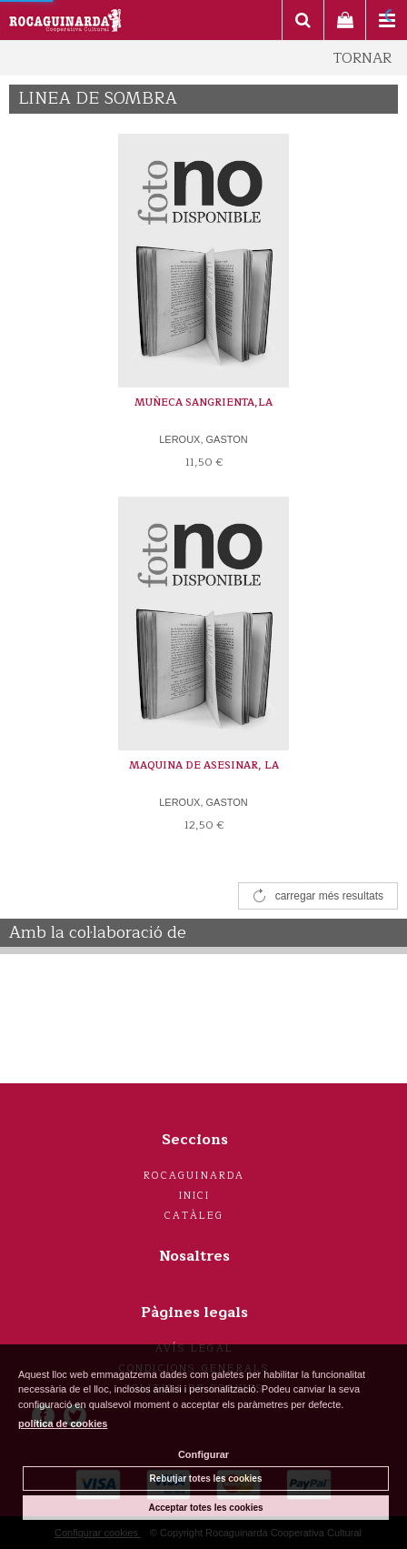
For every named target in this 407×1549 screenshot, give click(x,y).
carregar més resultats (329, 896)
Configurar (203, 1454)
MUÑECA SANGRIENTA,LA (203, 402)
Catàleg (193, 1215)
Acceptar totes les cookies (205, 1508)
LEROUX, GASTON (203, 439)
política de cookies (62, 1423)
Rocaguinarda (194, 1175)
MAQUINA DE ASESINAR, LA (204, 765)
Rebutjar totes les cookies (206, 1479)
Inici (195, 1195)
